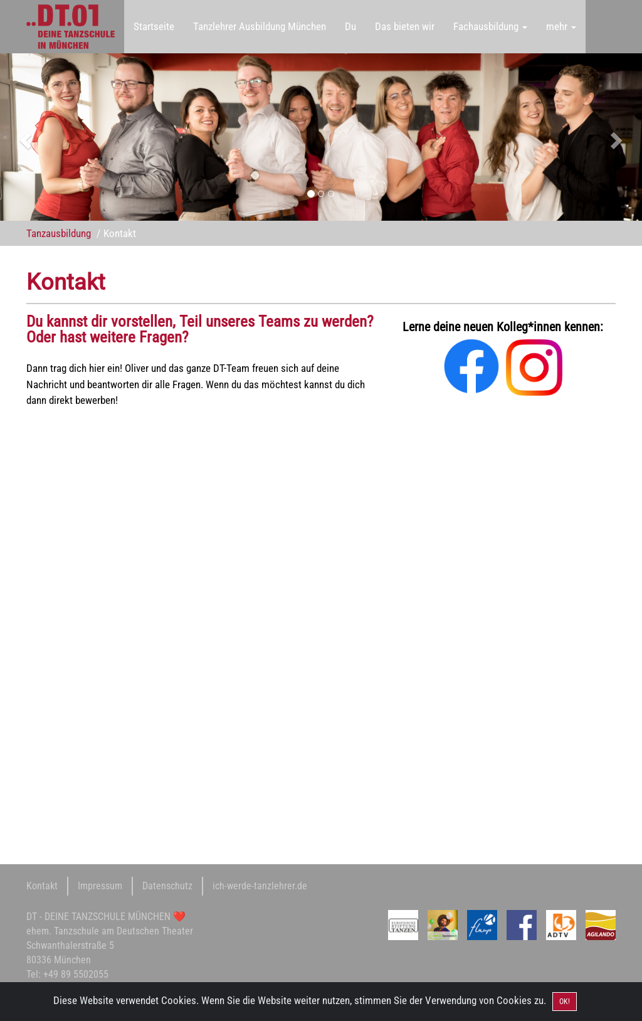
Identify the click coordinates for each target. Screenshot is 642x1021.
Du (350, 26)
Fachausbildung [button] (490, 26)
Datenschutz (167, 886)
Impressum (100, 886)
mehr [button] (561, 26)
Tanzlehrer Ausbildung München (259, 26)
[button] (48, 137)
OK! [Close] (564, 1001)
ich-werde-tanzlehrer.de (260, 886)
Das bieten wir (404, 26)
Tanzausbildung (58, 233)
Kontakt (42, 886)
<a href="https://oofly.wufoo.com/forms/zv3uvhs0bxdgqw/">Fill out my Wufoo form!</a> (203, 606)
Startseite (154, 26)
